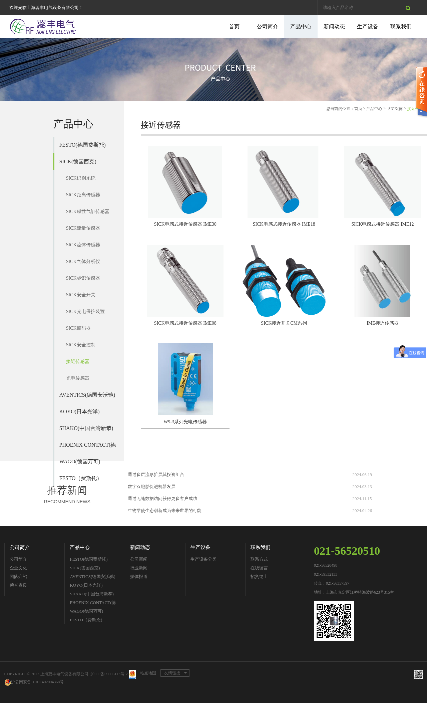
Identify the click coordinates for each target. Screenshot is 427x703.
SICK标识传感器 (83, 278)
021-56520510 (347, 551)
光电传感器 (77, 378)
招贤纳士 (259, 576)
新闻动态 (334, 26)
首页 (234, 26)
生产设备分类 (203, 559)
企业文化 (18, 567)
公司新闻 (138, 559)
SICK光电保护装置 (85, 311)
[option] (213, 69)
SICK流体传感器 (83, 244)
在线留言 (259, 567)
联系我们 (401, 26)
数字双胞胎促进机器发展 (151, 486)
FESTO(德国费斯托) (82, 145)
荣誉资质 (18, 585)
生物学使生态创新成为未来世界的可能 (164, 510)
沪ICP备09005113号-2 (109, 674)
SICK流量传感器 (83, 228)
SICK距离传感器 (83, 194)
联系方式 (259, 559)
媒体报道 (138, 576)
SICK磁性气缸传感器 (87, 211)
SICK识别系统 (80, 178)
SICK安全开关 (80, 294)
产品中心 (301, 26)
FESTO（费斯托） (87, 619)
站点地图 (148, 673)
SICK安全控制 (80, 344)
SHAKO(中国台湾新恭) (86, 428)
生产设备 (367, 26)
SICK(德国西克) (77, 161)
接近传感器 (77, 361)
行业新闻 (138, 567)
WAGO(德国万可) (79, 461)
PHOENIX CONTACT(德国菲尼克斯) (87, 447)
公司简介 (267, 26)
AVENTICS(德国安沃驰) (87, 395)
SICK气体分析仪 (83, 261)
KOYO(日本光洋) (79, 411)
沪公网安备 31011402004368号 (34, 682)
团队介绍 (18, 576)
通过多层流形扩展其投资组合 (156, 474)
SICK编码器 (78, 328)
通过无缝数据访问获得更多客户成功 (162, 498)
